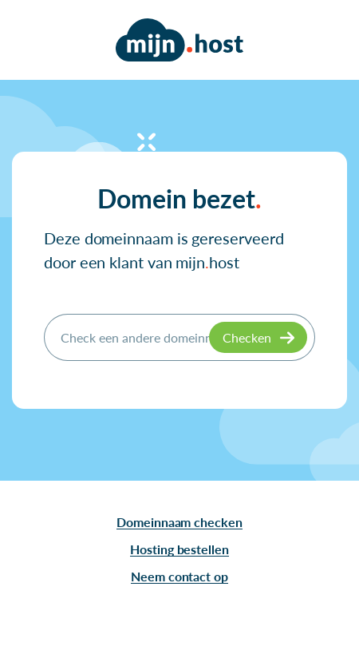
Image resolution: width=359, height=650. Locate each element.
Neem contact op (179, 576)
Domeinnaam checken (179, 521)
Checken (247, 337)
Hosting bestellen (179, 549)
